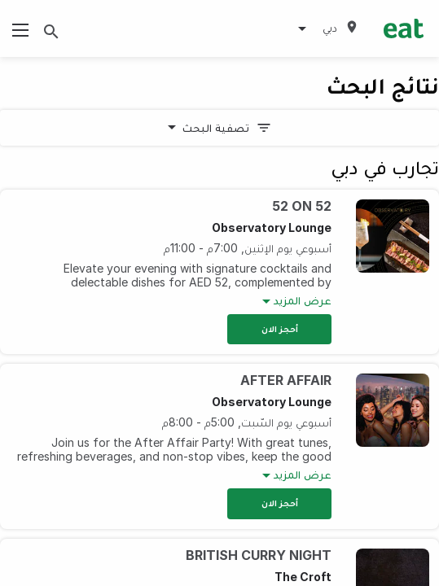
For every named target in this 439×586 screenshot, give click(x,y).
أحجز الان (279, 329)
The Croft (302, 577)
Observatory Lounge (271, 227)
